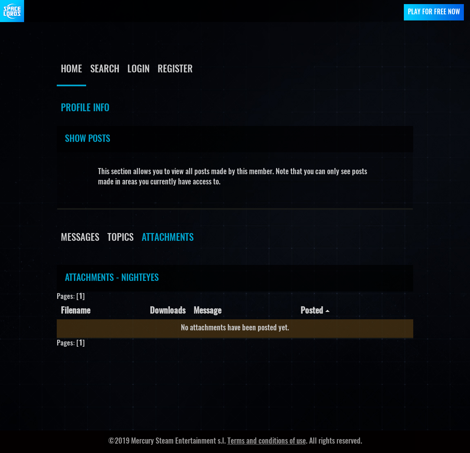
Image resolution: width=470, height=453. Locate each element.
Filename (75, 311)
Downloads (167, 311)
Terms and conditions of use (266, 441)
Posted (315, 311)
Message (207, 311)
